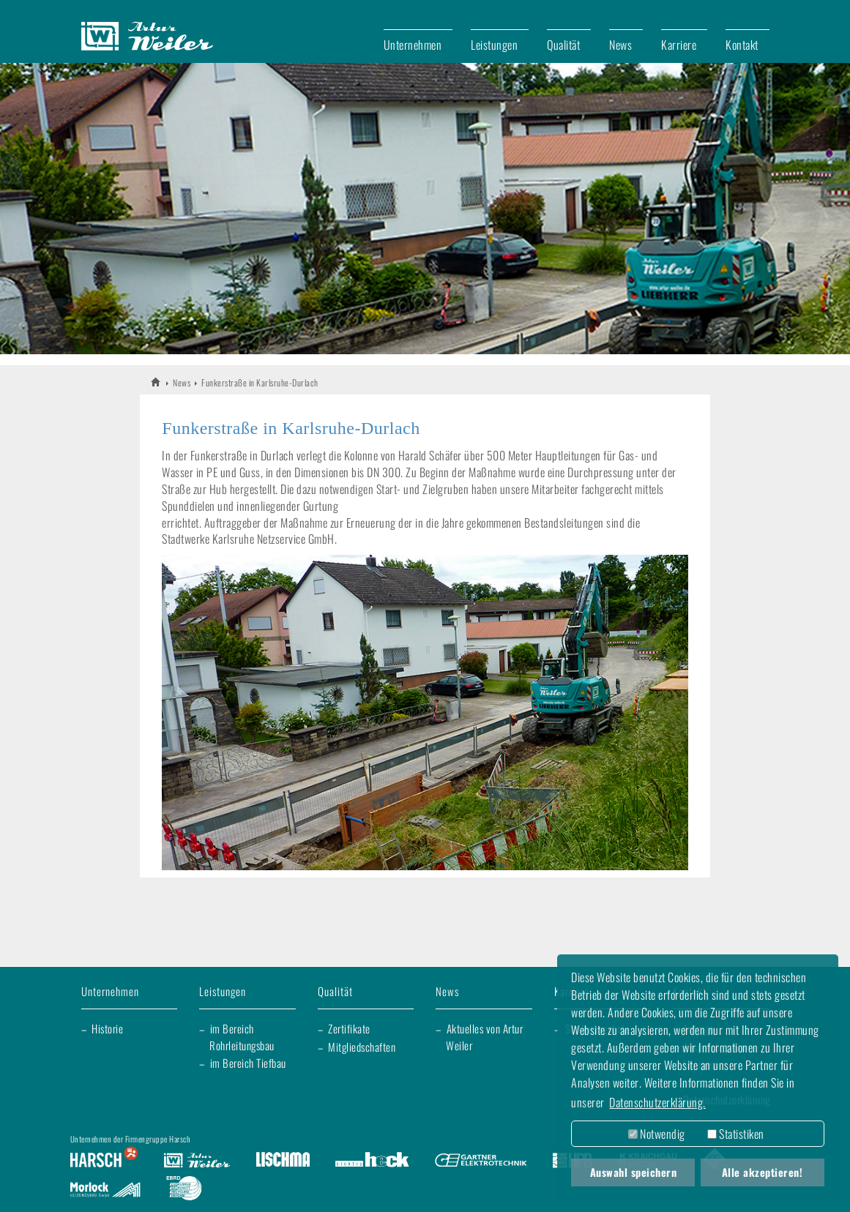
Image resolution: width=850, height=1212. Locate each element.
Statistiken (735, 1133)
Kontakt (742, 44)
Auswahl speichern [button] (633, 1172)
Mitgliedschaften (361, 1047)
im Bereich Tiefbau (248, 1063)
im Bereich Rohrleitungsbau (242, 1036)
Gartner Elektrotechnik (481, 1160)
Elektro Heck (372, 1160)
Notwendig (656, 1133)
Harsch (104, 1160)
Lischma (283, 1160)
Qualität (563, 44)
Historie (107, 1028)
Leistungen (494, 44)
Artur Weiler (156, 381)
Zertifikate (349, 1028)
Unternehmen (413, 44)
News (620, 44)
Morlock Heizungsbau (105, 1190)
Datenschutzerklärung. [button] (657, 1102)
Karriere (678, 44)
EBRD (183, 1190)
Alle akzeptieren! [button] (762, 1172)
